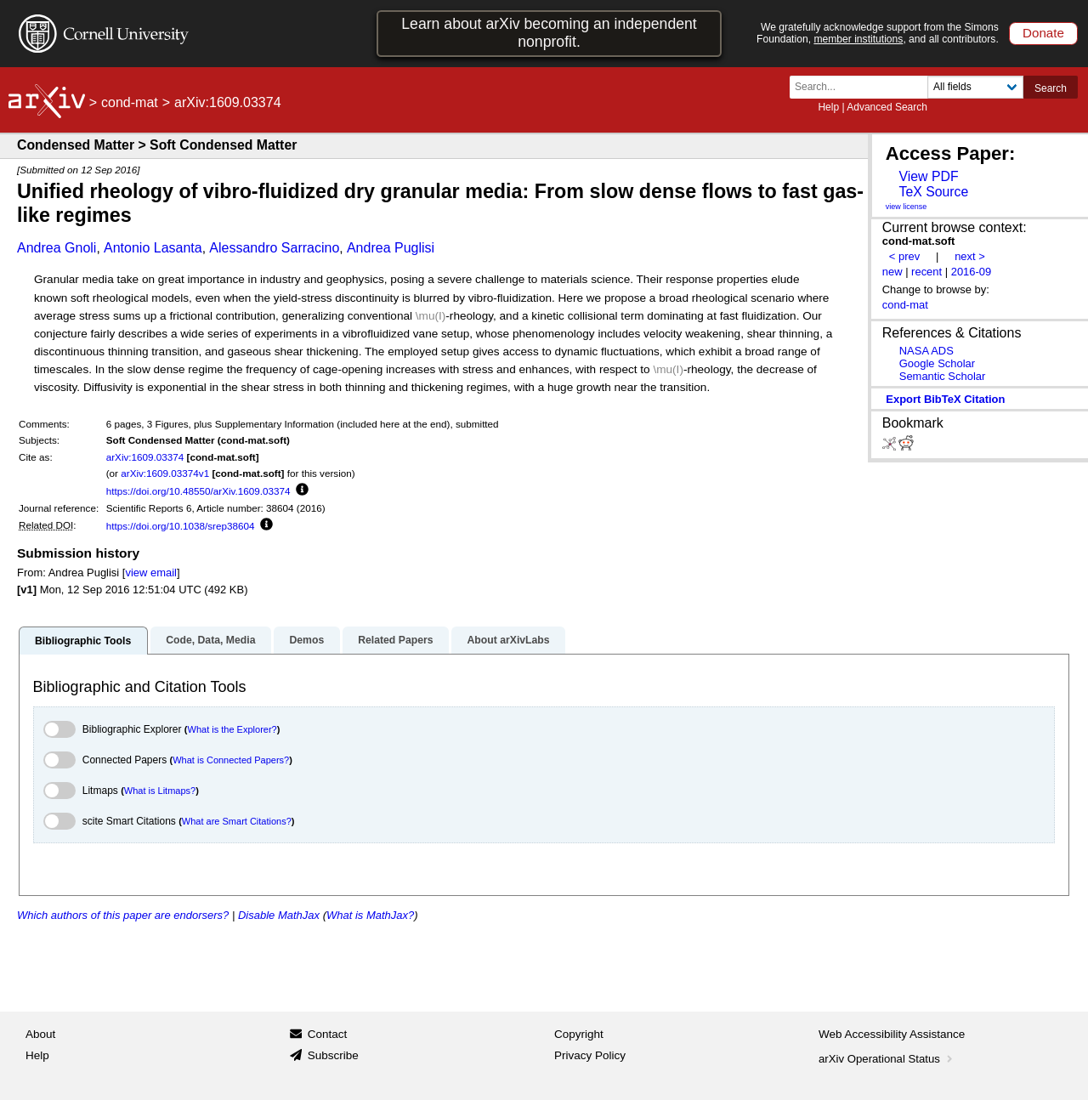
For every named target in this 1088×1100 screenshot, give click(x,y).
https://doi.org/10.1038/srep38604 (180, 525)
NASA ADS (926, 350)
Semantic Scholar (942, 376)
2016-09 (971, 271)
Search (1050, 88)
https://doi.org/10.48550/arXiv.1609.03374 (198, 490)
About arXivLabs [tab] (508, 640)
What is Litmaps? (160, 790)
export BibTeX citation (945, 399)
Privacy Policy (590, 1055)
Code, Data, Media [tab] (210, 640)
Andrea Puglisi (390, 248)
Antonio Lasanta (153, 248)
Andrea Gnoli (56, 248)
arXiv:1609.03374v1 (165, 473)
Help (828, 107)
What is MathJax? (370, 915)
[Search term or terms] (864, 87)
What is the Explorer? (232, 729)
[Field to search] (975, 87)
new (892, 271)
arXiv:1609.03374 (145, 456)
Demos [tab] (306, 640)
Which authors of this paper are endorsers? (123, 915)
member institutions (858, 39)
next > (970, 256)
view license (906, 206)
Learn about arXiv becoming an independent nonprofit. (549, 32)
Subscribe (333, 1055)
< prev (904, 256)
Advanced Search (887, 107)
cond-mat (129, 102)
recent (926, 271)
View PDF (928, 176)
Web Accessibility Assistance (892, 1034)
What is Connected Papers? (231, 760)
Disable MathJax (279, 915)
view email (150, 572)
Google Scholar (937, 363)
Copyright (579, 1034)
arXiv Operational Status (887, 1058)
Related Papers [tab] (395, 640)
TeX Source (933, 191)
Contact (328, 1034)
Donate (1043, 33)
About (40, 1034)
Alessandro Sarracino (274, 248)
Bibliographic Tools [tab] (83, 641)
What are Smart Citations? (237, 821)
